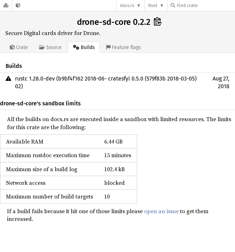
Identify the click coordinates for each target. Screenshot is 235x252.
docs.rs (127, 5)
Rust (152, 5)
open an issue (161, 211)
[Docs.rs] (6, 5)
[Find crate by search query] (205, 5)
